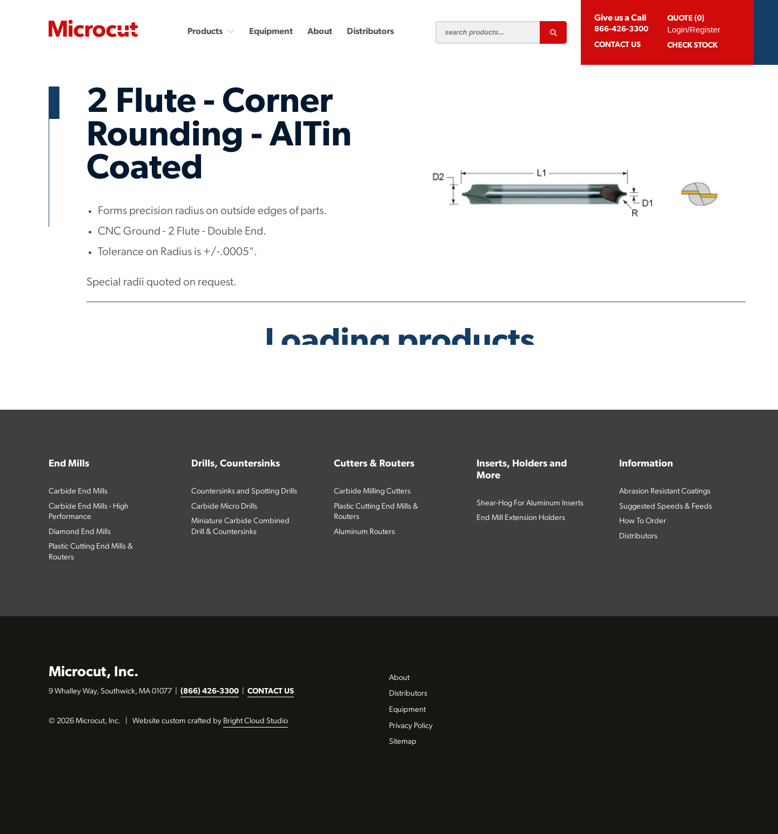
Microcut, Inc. (94, 672)
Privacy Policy (411, 726)
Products (210, 31)
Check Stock (692, 46)
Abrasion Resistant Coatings (664, 492)
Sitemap (403, 742)
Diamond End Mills (80, 532)
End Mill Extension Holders (521, 518)
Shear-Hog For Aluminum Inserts (530, 503)
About (319, 32)
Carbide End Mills (78, 492)
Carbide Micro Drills (224, 507)
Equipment (271, 32)
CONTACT (617, 45)
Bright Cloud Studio (255, 721)
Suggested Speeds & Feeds (665, 507)
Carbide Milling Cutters (372, 492)
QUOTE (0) (686, 19)
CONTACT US (270, 692)
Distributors (370, 32)
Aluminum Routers (364, 532)
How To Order (642, 521)
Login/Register (693, 29)
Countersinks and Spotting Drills (244, 492)
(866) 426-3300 (209, 692)
